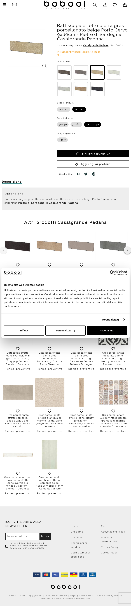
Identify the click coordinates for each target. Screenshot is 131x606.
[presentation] (127, 249)
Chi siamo (77, 530)
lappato (64, 108)
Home (74, 525)
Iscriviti (46, 535)
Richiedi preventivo (93, 153)
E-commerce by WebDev (109, 595)
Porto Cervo (100, 198)
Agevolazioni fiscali (113, 530)
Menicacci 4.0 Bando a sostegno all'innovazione (65, 597)
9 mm (62, 138)
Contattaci (77, 536)
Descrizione (12, 181)
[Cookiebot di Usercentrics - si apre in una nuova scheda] (111, 272)
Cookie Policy (109, 551)
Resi (103, 525)
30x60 (76, 123)
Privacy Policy (26, 542)
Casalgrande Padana (95, 44)
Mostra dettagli (111, 319)
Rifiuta (24, 330)
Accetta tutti (107, 330)
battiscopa (93, 123)
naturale (79, 108)
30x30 (63, 123)
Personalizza (65, 330)
